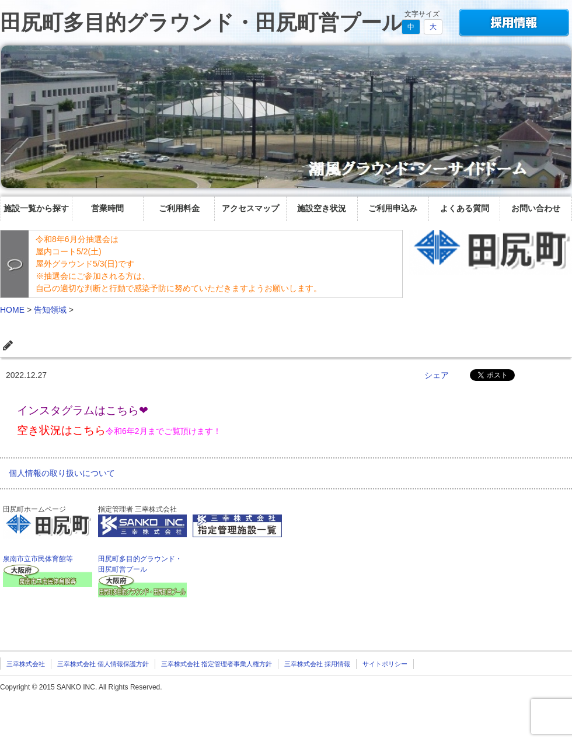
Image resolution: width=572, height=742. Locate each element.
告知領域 (50, 309)
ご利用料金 (179, 208)
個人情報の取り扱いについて (62, 473)
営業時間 (107, 208)
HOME (12, 309)
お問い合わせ (535, 208)
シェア (436, 375)
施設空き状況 (321, 208)
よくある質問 (464, 208)
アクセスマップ (250, 208)
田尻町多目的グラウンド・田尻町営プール (201, 22)
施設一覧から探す (36, 208)
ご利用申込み (392, 208)
